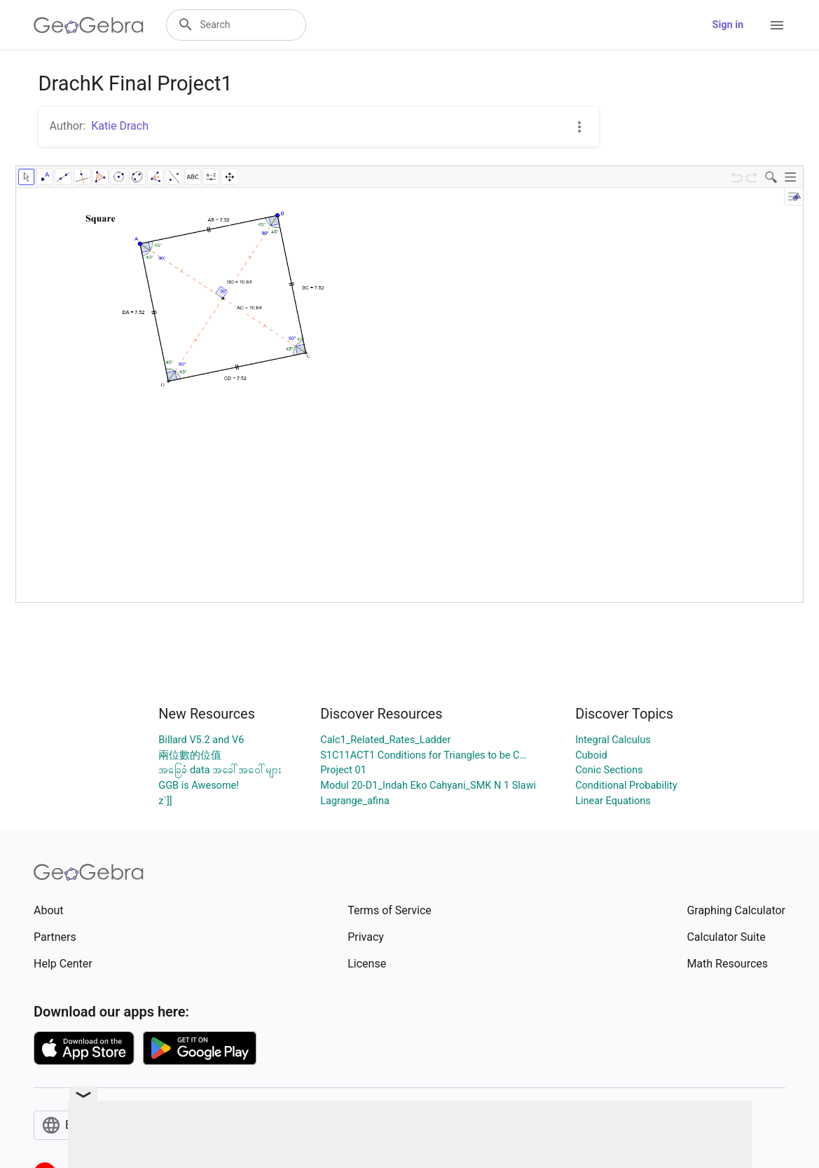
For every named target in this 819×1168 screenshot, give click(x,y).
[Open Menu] (777, 25)
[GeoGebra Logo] (89, 25)
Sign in (728, 25)
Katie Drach (120, 126)
